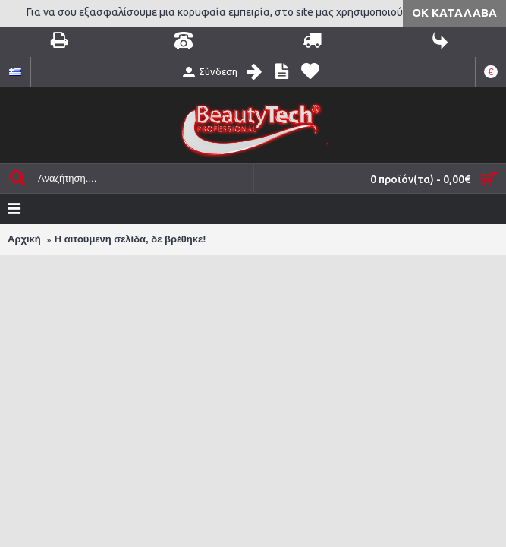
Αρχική (24, 239)
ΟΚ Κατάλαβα (454, 12)
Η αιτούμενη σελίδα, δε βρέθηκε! (130, 239)
